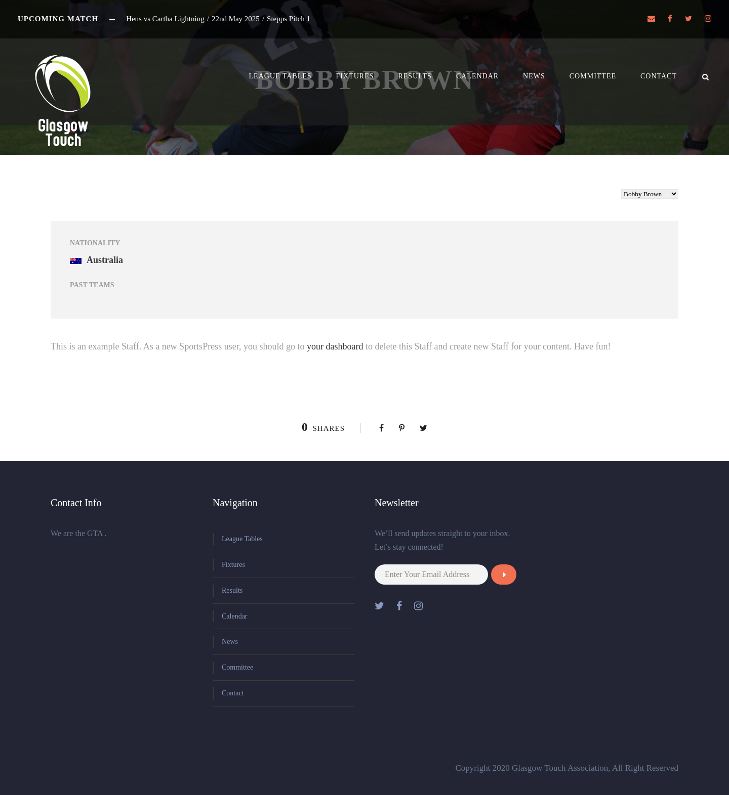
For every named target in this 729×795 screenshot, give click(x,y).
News (534, 76)
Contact (658, 76)
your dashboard (335, 346)
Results (414, 76)
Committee (593, 76)
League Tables (280, 76)
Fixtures (355, 76)
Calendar (477, 76)
